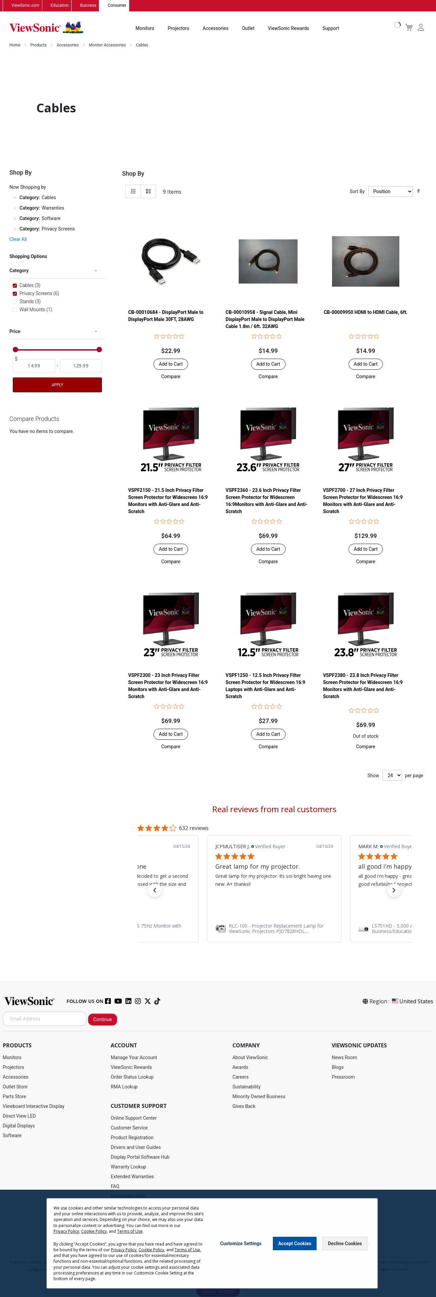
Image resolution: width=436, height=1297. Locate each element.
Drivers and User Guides (136, 1147)
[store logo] (46, 28)
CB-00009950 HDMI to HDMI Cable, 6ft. (365, 312)
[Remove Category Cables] (15, 197)
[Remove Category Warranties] (15, 208)
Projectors (178, 28)
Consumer (117, 5)
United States (412, 1001)
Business (88, 5)
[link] (274, 928)
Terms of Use (130, 1231)
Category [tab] (19, 270)
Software (12, 1135)
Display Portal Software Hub (140, 1157)
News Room (344, 1057)
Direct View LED (19, 1116)
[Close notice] (368, 1243)
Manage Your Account (134, 1057)
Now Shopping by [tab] (27, 187)
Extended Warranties (132, 1176)
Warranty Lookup (128, 1166)
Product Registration (132, 1137)
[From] (34, 365)
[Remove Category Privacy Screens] (15, 229)
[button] (170, 376)
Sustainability (246, 1086)
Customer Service (129, 1127)
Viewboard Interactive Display (33, 1106)
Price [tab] (15, 331)
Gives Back (244, 1106)
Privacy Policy (66, 1231)
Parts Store (14, 1096)
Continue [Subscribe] (102, 1019)
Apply (57, 385)
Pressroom (343, 1077)
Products (38, 45)
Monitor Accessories (108, 45)
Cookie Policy (94, 1231)
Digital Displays (19, 1125)
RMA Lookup (124, 1086)
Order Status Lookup (132, 1077)
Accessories (215, 28)
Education (60, 5)
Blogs (337, 1067)
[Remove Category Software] (15, 218)
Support (331, 28)
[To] (81, 365)
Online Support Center (134, 1118)
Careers (240, 1077)
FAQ (115, 1186)
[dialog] (218, 1243)
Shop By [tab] (133, 173)
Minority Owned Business (259, 1096)
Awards (240, 1067)
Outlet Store (15, 1086)
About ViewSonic (250, 1057)
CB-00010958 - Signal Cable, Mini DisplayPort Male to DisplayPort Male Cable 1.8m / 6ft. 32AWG (265, 319)
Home (15, 45)
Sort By (357, 191)
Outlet (248, 28)
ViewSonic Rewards (288, 28)
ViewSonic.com (25, 5)
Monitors (145, 28)
